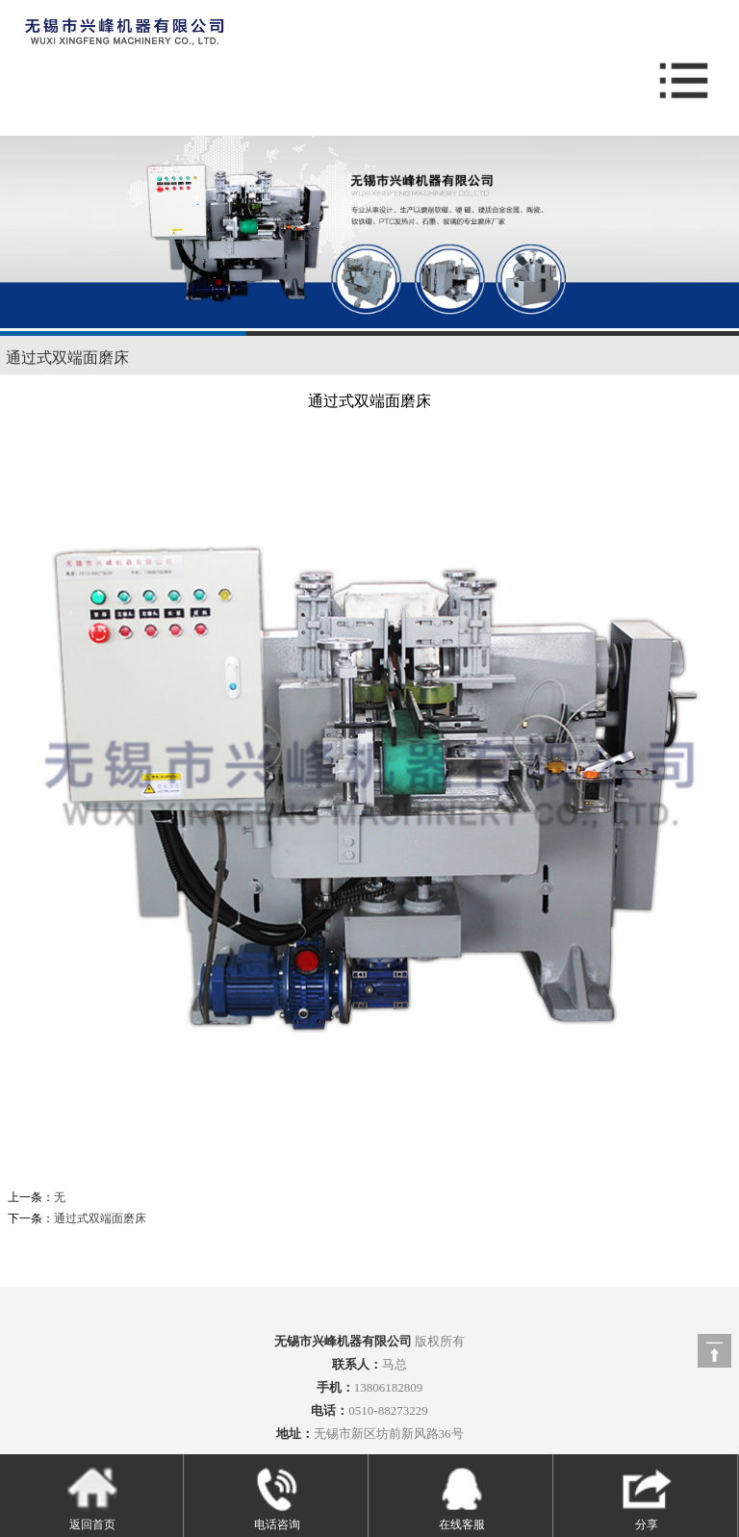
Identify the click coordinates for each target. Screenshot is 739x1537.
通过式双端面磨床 (67, 357)
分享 (646, 1497)
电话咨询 (276, 1497)
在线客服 (461, 1497)
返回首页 (92, 1497)
